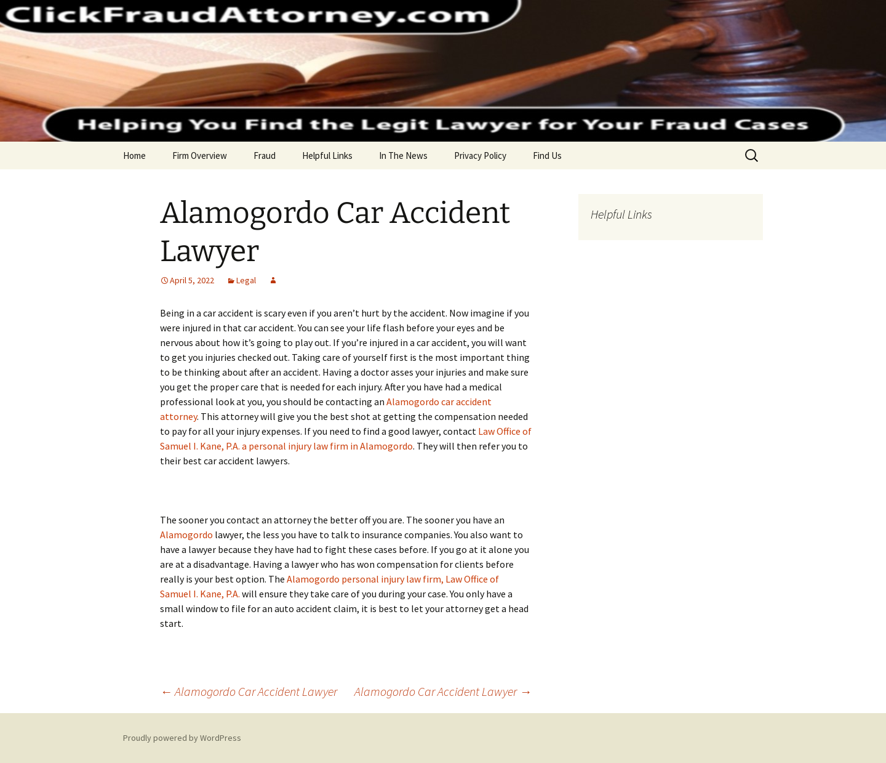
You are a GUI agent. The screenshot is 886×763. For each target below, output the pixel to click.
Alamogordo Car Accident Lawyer (248, 691)
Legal (246, 280)
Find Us (547, 155)
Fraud (264, 155)
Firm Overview (199, 155)
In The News (403, 155)
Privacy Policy (480, 155)
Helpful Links (327, 155)
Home (134, 155)
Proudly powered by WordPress (182, 737)
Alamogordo (186, 534)
